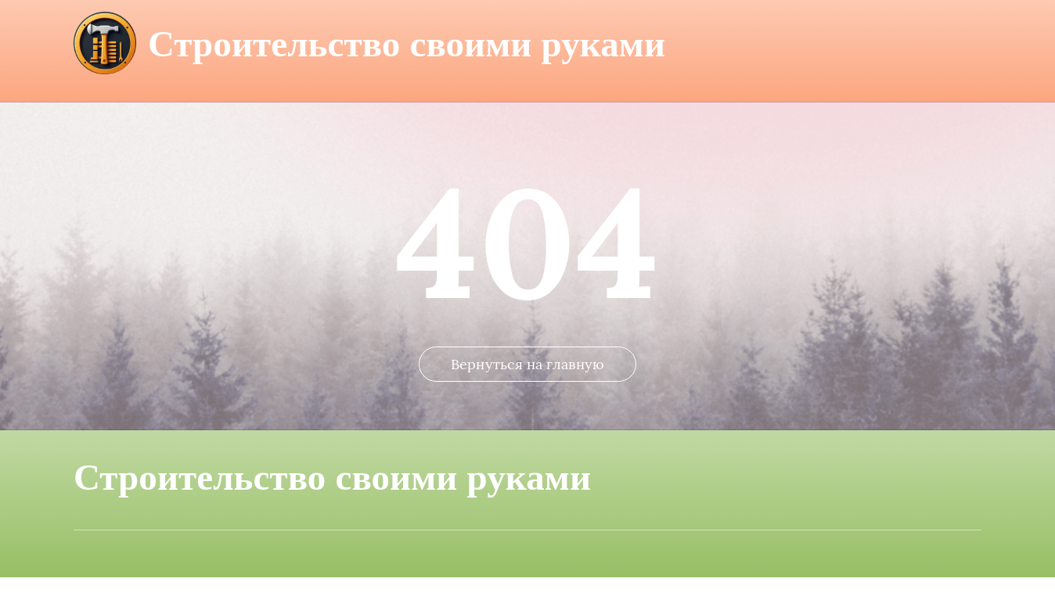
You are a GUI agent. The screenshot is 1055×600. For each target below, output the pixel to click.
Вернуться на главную (527, 387)
